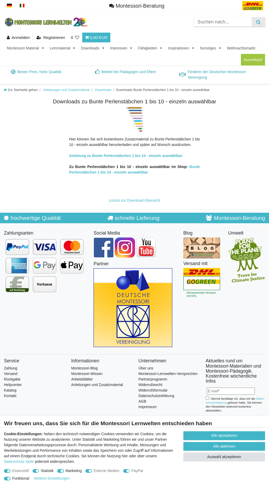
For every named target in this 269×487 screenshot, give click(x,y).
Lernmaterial (60, 48)
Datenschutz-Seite (19, 461)
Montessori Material (23, 48)
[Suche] (258, 22)
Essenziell (20, 471)
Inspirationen (179, 48)
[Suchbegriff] (223, 22)
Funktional (20, 478)
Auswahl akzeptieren (224, 457)
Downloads (90, 48)
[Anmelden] (18, 37)
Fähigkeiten (148, 48)
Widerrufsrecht (150, 385)
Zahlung (10, 368)
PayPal (137, 471)
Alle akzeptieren (224, 435)
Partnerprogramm (152, 379)
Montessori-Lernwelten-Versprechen (168, 374)
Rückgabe (12, 379)
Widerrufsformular (153, 390)
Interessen (119, 48)
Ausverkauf (253, 60)
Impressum (147, 407)
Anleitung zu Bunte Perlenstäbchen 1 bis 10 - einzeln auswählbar (126, 156)
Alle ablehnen (224, 446)
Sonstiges (208, 48)
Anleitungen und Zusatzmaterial (66, 90)
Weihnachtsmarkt (241, 48)
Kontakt (10, 396)
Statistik (47, 471)
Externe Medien (107, 471)
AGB (142, 401)
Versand (10, 374)
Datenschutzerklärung (156, 396)
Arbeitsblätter (82, 379)
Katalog (10, 390)
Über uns (145, 368)
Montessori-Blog (84, 368)
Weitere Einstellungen (52, 478)
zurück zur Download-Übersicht (134, 200)
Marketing (74, 471)
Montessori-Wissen (86, 374)
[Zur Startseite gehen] (21, 90)
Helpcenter (13, 385)
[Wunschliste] (75, 37)
